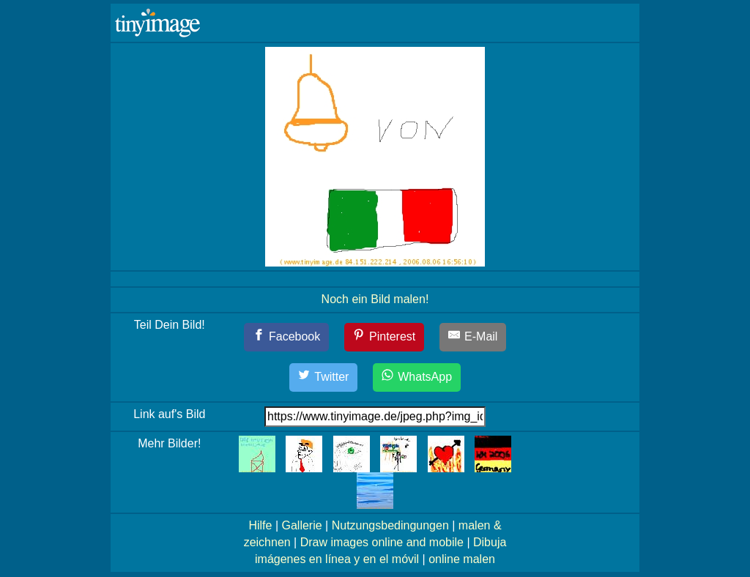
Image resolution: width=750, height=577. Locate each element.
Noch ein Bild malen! (375, 299)
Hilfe (260, 525)
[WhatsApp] (417, 377)
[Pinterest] (384, 337)
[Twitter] (323, 377)
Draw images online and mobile (382, 542)
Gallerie (301, 525)
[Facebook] (287, 337)
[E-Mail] (473, 337)
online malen (461, 559)
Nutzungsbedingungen (390, 525)
